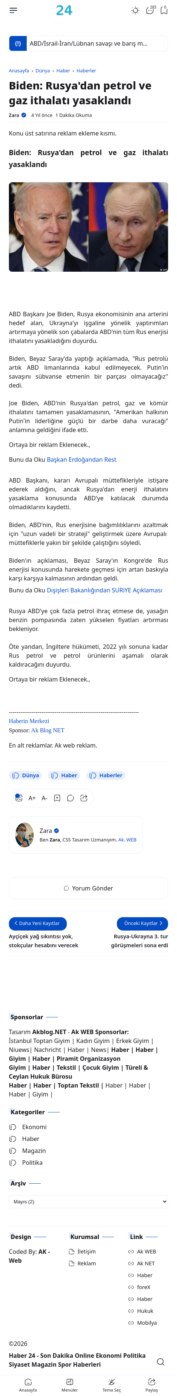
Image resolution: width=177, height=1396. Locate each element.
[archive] (88, 1201)
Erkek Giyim (132, 1041)
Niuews (19, 1050)
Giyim (17, 1059)
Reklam (87, 1263)
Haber (64, 775)
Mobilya (147, 1322)
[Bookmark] (57, 798)
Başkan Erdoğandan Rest (81, 459)
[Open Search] (160, 1361)
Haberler (105, 775)
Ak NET (146, 1263)
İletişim (87, 1251)
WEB (132, 839)
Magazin (27, 1151)
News (98, 1050)
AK (43, 1252)
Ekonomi (28, 1127)
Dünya (25, 775)
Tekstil (66, 1067)
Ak (121, 839)
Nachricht (48, 1050)
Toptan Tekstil (78, 1085)
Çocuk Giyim (100, 1067)
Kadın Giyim (93, 1041)
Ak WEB (146, 1251)
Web (15, 1260)
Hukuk (145, 1310)
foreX (143, 1287)
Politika (26, 1162)
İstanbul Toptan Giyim (39, 1041)
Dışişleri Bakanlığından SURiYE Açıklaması (104, 590)
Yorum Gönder (88, 888)
